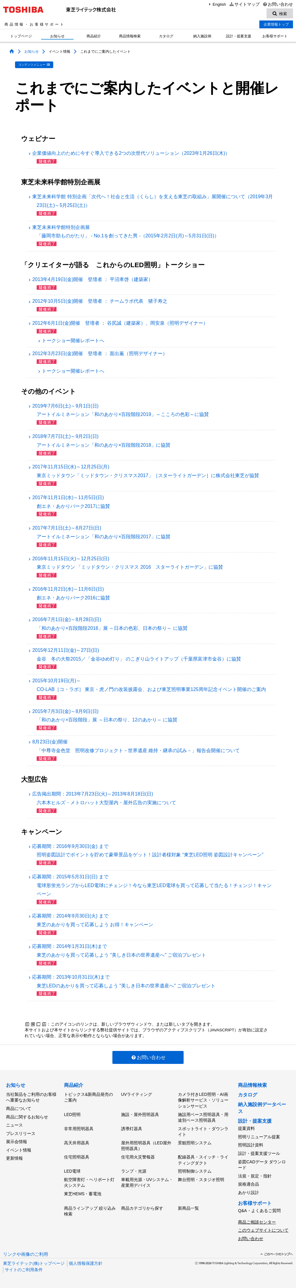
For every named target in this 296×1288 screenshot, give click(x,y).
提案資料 (246, 1128)
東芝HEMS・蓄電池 (82, 1193)
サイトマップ (244, 4)
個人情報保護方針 (85, 1263)
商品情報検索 (130, 36)
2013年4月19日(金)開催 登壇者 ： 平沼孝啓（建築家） (92, 279)
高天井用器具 (76, 1142)
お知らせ (57, 36)
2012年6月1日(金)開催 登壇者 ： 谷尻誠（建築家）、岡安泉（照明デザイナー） (120, 323)
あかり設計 (248, 1192)
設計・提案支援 (238, 36)
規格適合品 (248, 1184)
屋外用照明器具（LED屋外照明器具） (146, 1145)
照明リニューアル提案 (259, 1136)
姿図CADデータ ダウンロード (262, 1164)
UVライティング (136, 1094)
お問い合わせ (278, 4)
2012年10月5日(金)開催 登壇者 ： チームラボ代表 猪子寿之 (99, 301)
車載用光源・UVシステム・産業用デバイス (147, 1182)
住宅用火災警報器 (138, 1157)
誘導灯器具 (131, 1128)
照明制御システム (195, 1171)
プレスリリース (20, 1133)
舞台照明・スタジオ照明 (201, 1179)
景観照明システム (195, 1142)
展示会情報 (16, 1141)
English (216, 4)
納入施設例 (202, 36)
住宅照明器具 (76, 1157)
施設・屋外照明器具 (140, 1114)
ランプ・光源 (133, 1171)
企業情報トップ (276, 24)
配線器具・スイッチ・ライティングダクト (203, 1160)
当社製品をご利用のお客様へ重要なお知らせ (31, 1097)
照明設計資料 (250, 1145)
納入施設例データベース (262, 1108)
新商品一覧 (188, 1208)
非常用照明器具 (78, 1128)
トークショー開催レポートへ (71, 340)
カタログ (166, 36)
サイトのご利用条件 (24, 1270)
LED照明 (72, 1114)
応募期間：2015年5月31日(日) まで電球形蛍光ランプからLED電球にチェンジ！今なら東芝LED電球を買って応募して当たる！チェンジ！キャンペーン (152, 885)
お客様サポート (275, 36)
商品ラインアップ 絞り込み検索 (90, 1211)
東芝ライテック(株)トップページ (34, 1263)
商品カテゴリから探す (142, 1208)
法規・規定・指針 (255, 1176)
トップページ (21, 36)
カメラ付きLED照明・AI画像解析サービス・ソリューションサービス (203, 1100)
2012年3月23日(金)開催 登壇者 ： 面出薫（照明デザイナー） (99, 353)
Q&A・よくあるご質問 (259, 1210)
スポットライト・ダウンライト (203, 1131)
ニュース (14, 1125)
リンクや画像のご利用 (25, 1254)
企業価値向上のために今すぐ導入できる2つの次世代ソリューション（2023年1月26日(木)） (131, 153)
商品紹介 (94, 36)
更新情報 (14, 1158)
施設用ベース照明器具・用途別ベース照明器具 (203, 1117)
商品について (18, 1108)
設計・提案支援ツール (259, 1153)
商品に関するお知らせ (27, 1116)
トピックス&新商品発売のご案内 (88, 1097)
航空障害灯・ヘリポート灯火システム (89, 1182)
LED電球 (72, 1171)
